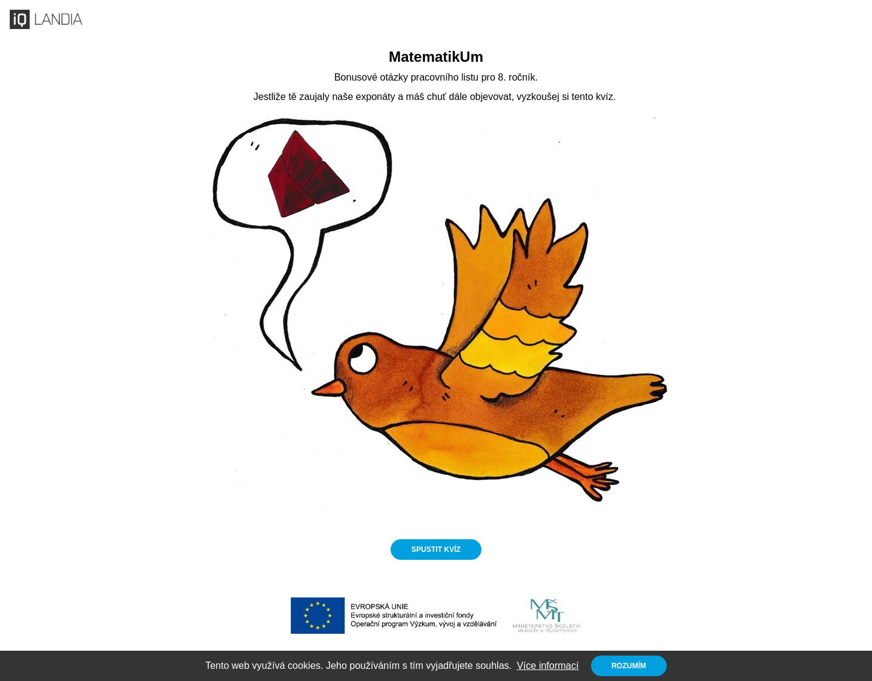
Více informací (547, 665)
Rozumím (629, 666)
